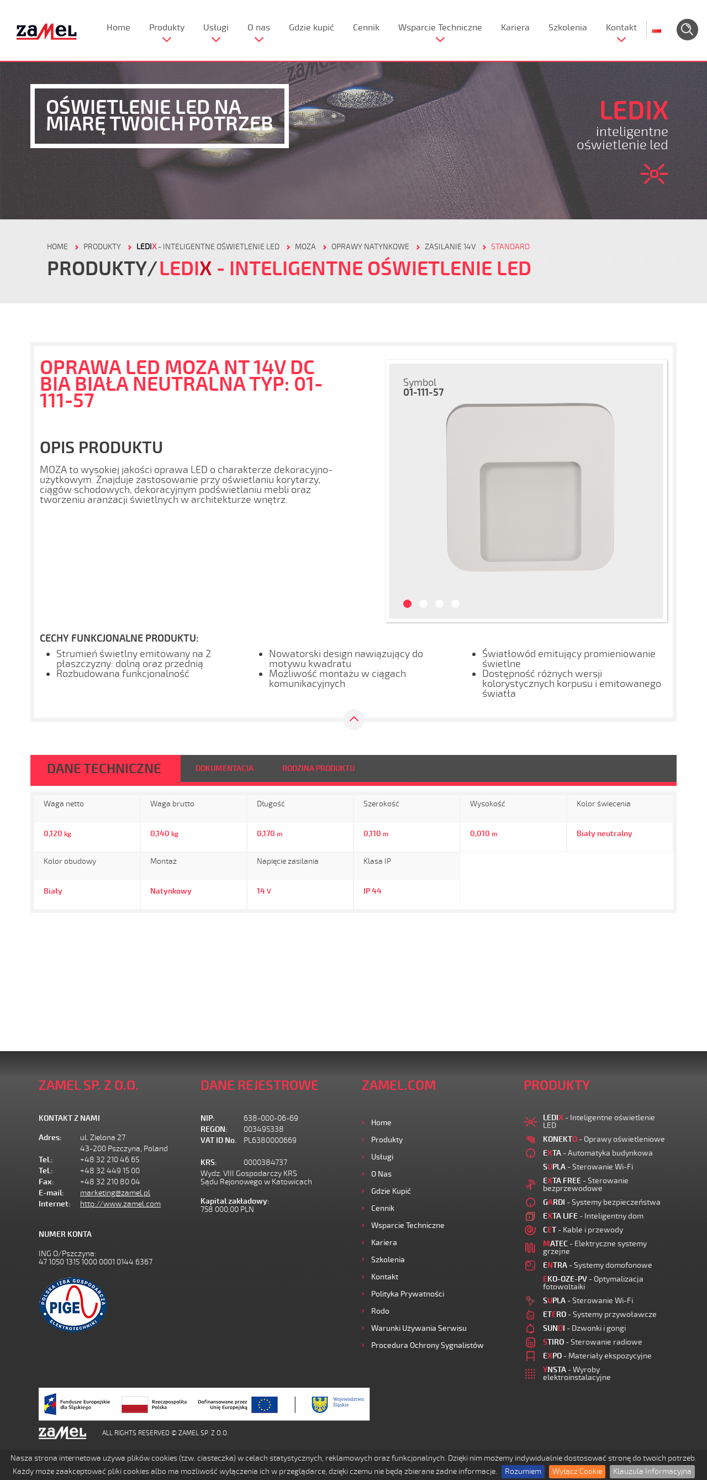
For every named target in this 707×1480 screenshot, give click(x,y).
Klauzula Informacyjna (652, 1471)
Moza (305, 246)
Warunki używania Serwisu (419, 1328)
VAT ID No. (218, 1140)
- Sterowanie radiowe (592, 1342)
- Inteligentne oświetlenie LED (207, 246)
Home (118, 27)
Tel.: (46, 1160)
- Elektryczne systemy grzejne (595, 1247)
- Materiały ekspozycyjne (597, 1356)
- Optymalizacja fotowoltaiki (593, 1283)
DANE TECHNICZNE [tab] (104, 768)
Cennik (366, 27)
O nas (258, 27)
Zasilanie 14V (450, 246)
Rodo (380, 1311)
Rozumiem (523, 1471)
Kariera (515, 27)
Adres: (50, 1137)
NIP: (208, 1118)
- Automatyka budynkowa (598, 1153)
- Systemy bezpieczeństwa (602, 1202)
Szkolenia (567, 27)
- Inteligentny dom (593, 1216)
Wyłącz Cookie (577, 1471)
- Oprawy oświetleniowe (604, 1139)
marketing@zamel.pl (115, 1193)
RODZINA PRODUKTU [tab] (318, 768)
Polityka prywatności (407, 1294)
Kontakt (621, 27)
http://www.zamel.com (120, 1204)
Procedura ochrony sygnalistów (427, 1345)
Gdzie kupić (311, 27)
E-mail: (51, 1193)
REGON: (214, 1129)
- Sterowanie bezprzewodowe (586, 1184)
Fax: (46, 1182)
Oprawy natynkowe (370, 246)
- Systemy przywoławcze (600, 1314)
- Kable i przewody (583, 1230)
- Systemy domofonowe (597, 1265)
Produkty (166, 27)
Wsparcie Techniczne (440, 27)
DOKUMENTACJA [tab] (225, 768)
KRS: (209, 1162)
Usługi (216, 27)
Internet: (55, 1204)
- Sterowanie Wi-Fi (588, 1167)
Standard (510, 246)
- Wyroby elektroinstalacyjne (577, 1373)
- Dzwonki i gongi (584, 1328)
